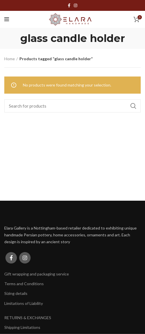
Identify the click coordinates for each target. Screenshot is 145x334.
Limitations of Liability (23, 303)
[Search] (72, 105)
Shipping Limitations (22, 327)
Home (9, 58)
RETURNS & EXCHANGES (27, 317)
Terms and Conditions (24, 283)
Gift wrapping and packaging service (36, 273)
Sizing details (15, 293)
